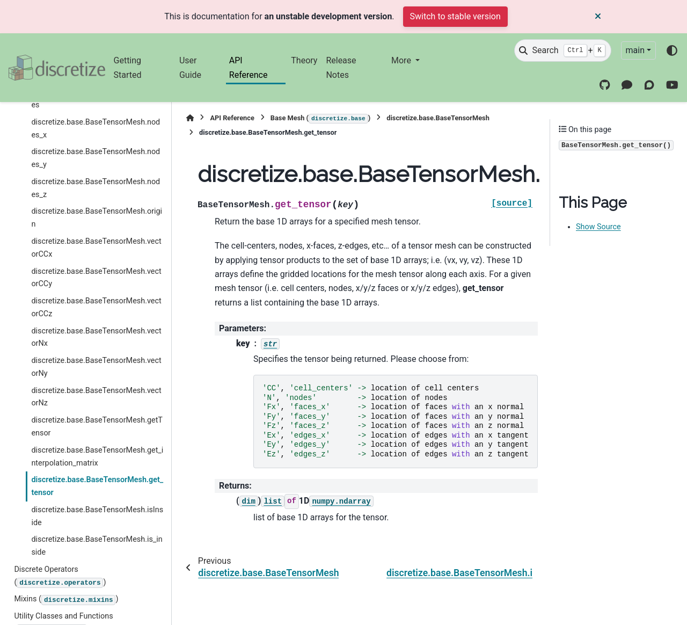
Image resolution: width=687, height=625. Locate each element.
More (402, 60)
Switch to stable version (455, 16)
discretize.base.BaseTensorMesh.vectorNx (96, 337)
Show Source (598, 226)
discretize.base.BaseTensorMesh (437, 118)
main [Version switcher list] (635, 50)
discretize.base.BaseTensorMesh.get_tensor (97, 486)
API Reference (248, 67)
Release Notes (341, 67)
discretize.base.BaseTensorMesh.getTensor (97, 427)
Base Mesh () (320, 118)
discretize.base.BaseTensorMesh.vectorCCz (96, 307)
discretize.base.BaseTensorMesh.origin (96, 218)
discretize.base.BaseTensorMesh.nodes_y (95, 158)
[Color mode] (672, 50)
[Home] (190, 117)
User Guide (190, 67)
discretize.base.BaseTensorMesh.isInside (97, 516)
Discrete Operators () (60, 576)
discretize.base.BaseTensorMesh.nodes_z (95, 188)
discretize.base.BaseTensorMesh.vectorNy (96, 367)
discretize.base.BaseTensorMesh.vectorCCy (96, 278)
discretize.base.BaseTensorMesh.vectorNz (96, 397)
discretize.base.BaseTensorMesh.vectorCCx (96, 248)
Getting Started (128, 67)
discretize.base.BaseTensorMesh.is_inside (96, 546)
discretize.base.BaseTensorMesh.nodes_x (95, 129)
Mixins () (66, 599)
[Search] (562, 50)
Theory (304, 60)
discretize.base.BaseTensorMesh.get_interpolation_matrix (97, 457)
